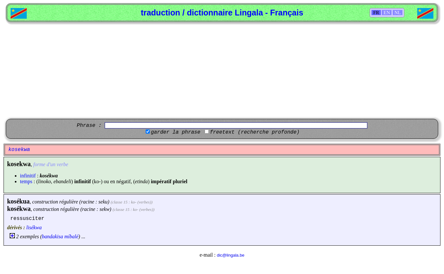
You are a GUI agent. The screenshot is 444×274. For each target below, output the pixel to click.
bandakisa (52, 236)
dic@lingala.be (230, 255)
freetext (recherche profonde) (254, 132)
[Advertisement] (222, 70)
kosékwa (19, 208)
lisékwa (34, 227)
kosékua (18, 201)
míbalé (71, 236)
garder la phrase (175, 132)
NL (397, 12)
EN (386, 12)
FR (376, 12)
